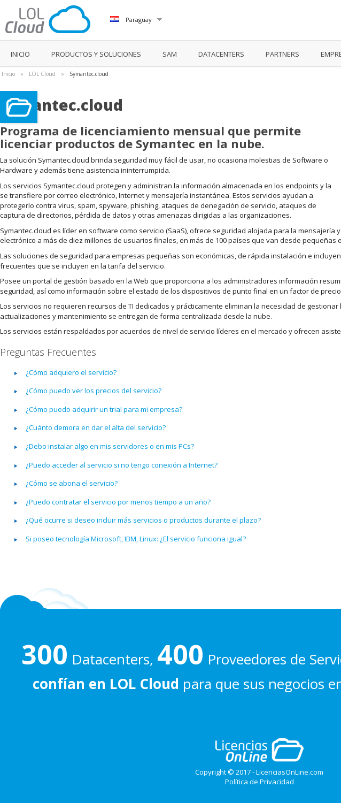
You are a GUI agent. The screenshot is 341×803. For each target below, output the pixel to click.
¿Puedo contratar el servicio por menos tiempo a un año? (118, 502)
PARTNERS (282, 54)
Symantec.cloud (88, 74)
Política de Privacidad (259, 781)
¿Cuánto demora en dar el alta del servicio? (96, 427)
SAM (169, 54)
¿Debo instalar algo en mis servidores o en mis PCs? (110, 446)
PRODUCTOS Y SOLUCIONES (96, 54)
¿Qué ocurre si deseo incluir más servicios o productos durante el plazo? (143, 520)
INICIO (20, 54)
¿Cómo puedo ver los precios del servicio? (93, 390)
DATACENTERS (221, 54)
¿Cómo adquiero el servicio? (71, 372)
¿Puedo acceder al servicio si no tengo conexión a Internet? (122, 465)
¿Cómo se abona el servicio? (72, 483)
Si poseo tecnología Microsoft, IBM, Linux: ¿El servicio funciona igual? (136, 539)
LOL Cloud (42, 74)
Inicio (8, 74)
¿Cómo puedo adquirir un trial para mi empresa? (104, 409)
